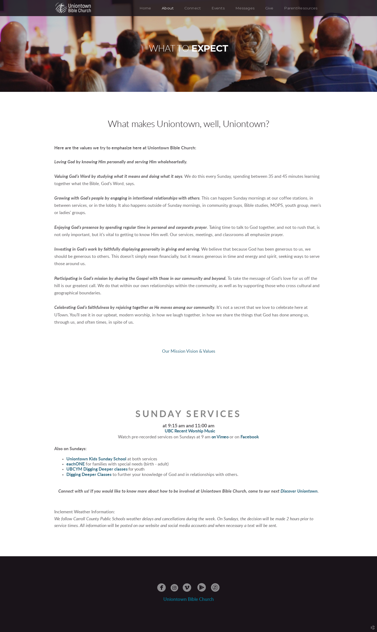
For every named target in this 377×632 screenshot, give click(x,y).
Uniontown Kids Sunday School (96, 459)
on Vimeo (219, 437)
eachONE (75, 464)
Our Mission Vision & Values (188, 351)
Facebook (249, 437)
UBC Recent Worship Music (190, 431)
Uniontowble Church (188, 599)
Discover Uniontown (299, 491)
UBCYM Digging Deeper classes (97, 469)
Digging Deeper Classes (89, 474)
